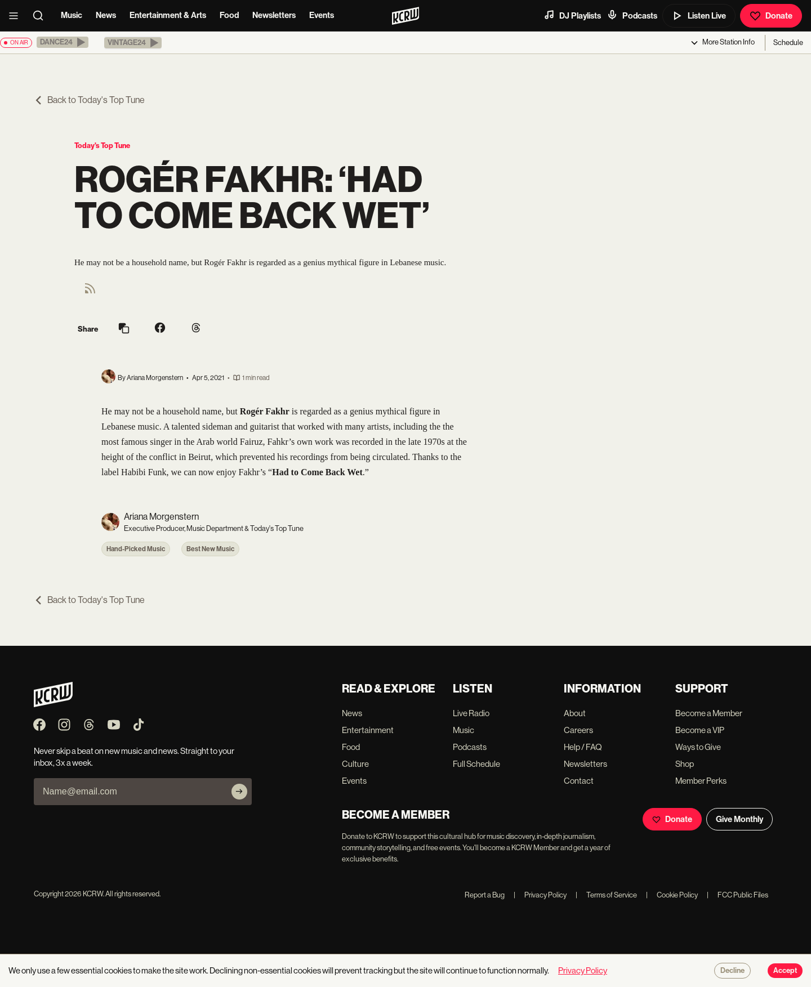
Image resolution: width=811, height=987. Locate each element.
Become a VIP (699, 730)
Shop (684, 764)
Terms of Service (606, 895)
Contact (579, 780)
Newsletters (274, 15)
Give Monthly (739, 819)
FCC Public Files (737, 895)
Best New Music (210, 549)
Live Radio (471, 713)
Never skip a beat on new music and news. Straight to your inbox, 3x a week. (134, 756)
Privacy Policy (540, 895)
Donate (771, 15)
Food (229, 15)
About (575, 713)
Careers (578, 730)
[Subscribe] (239, 792)
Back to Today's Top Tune (89, 100)
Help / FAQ (583, 747)
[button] (62, 42)
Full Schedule (476, 764)
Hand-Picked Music (135, 549)
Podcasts (632, 15)
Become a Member (708, 713)
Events (321, 15)
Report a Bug (485, 895)
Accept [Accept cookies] (785, 970)
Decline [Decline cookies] (732, 970)
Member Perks (701, 780)
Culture (355, 764)
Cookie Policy (672, 895)
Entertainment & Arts (168, 15)
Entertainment (368, 730)
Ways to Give (698, 747)
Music (71, 15)
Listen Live (699, 15)
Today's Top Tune (102, 145)
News (106, 15)
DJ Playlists (572, 15)
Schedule (788, 42)
